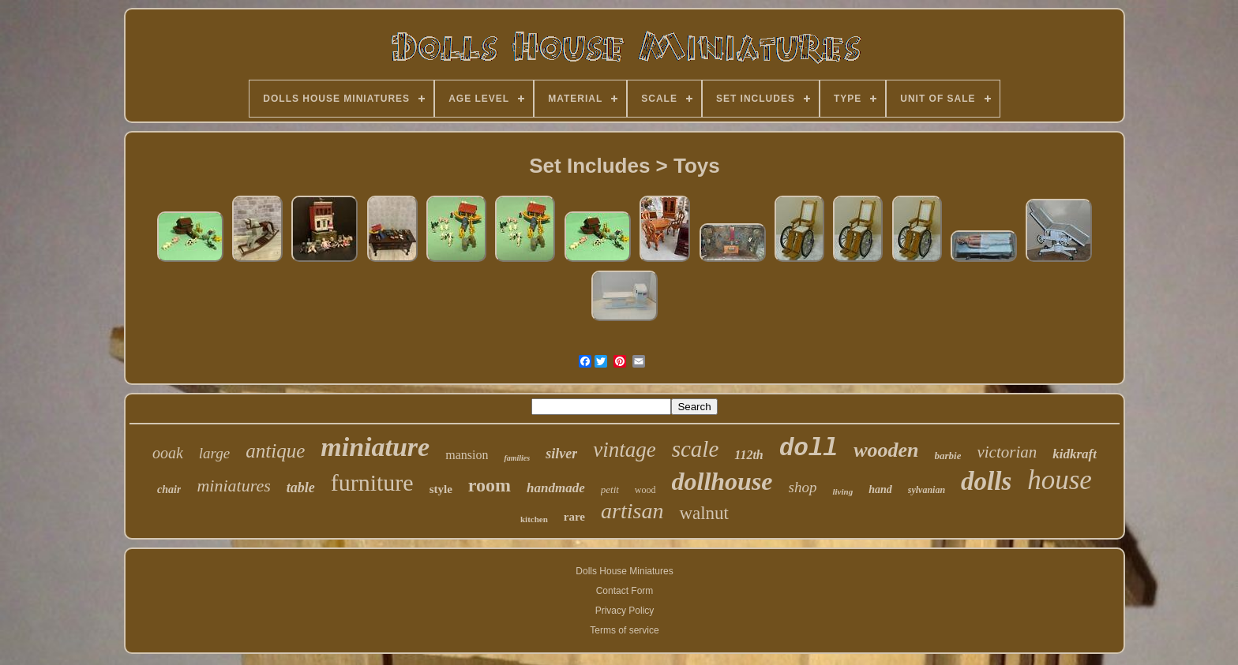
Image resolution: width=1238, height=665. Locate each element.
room (489, 485)
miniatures (233, 485)
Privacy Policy (625, 610)
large (214, 453)
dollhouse (722, 481)
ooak (167, 452)
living (842, 491)
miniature (375, 446)
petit (610, 489)
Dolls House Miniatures (624, 571)
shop (803, 487)
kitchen (534, 519)
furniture (372, 482)
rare (574, 516)
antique (275, 450)
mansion (466, 454)
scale (695, 448)
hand (880, 489)
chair (169, 489)
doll (808, 448)
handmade (556, 487)
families (517, 458)
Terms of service (624, 630)
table (301, 487)
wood (645, 489)
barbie (948, 455)
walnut (704, 513)
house (1059, 480)
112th (748, 454)
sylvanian (926, 489)
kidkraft (1074, 453)
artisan (632, 511)
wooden (885, 450)
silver (561, 453)
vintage (624, 449)
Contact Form (625, 590)
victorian (1007, 452)
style (441, 489)
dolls (986, 481)
